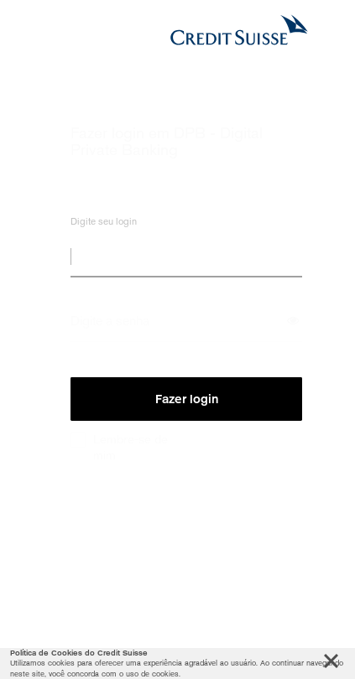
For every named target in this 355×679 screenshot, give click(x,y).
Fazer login (186, 399)
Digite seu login (103, 225)
